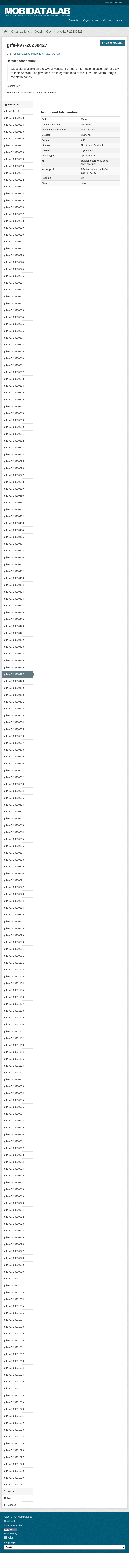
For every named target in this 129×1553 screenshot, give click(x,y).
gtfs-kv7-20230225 (14, 269)
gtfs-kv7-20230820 (14, 873)
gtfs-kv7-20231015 (14, 1374)
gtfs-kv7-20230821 (14, 880)
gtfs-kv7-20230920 (14, 1203)
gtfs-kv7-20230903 (14, 1086)
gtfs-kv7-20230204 (14, 124)
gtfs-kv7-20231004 (14, 1299)
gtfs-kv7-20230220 (14, 234)
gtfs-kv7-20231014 (14, 1368)
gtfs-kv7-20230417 (14, 605)
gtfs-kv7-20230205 (14, 131)
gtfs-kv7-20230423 (14, 646)
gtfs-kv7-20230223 (14, 255)
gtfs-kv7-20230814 (14, 832)
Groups (107, 20)
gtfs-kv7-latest (11, 111)
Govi (49, 31)
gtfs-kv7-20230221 (14, 241)
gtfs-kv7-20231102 (14, 969)
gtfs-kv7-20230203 (14, 118)
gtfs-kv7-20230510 (14, 763)
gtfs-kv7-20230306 (14, 330)
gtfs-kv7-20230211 (14, 173)
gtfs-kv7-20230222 (14, 248)
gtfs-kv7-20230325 (14, 461)
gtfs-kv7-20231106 (14, 997)
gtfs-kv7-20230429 (14, 688)
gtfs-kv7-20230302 (14, 303)
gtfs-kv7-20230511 (14, 770)
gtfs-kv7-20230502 (14, 708)
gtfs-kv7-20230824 (14, 901)
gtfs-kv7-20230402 (14, 516)
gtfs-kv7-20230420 (14, 626)
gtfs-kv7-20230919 (14, 1196)
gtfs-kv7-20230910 (14, 1134)
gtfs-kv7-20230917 (14, 1182)
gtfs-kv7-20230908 (14, 1120)
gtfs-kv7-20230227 (14, 282)
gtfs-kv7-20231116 (14, 1065)
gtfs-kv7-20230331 (14, 502)
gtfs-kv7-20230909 (14, 1127)
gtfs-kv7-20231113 (14, 1045)
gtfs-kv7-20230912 (14, 1148)
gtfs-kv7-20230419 (14, 619)
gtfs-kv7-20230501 (14, 701)
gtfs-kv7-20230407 (14, 543)
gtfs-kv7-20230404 (14, 530)
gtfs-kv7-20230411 (14, 564)
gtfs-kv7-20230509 (14, 756)
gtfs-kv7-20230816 (14, 846)
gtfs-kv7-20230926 (14, 1244)
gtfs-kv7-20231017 (14, 1388)
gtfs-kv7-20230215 (14, 200)
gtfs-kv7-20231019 (14, 1402)
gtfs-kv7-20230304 (14, 317)
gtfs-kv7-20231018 (14, 1395)
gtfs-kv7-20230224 (14, 262)
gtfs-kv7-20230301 (14, 296)
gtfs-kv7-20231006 (14, 1313)
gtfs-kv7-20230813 (14, 825)
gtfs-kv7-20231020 (14, 1409)
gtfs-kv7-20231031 (14, 1484)
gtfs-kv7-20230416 (14, 598)
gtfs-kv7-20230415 (14, 591)
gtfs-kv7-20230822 (14, 887)
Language (9, 1542)
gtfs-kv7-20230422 (14, 640)
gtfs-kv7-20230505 (14, 729)
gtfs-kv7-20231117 (14, 1072)
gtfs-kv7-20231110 (14, 1024)
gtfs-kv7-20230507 (14, 743)
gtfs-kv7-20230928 (14, 1258)
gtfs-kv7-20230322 (14, 440)
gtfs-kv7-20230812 (14, 818)
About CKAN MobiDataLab (18, 1516)
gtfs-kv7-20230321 (14, 434)
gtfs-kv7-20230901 (14, 955)
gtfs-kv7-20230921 (14, 1210)
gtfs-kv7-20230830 (14, 942)
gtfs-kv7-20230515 (14, 798)
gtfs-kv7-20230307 (14, 337)
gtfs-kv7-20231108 (14, 1010)
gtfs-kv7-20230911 (14, 1141)
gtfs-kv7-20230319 (14, 420)
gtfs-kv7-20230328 (14, 482)
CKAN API (9, 1521)
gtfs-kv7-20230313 (14, 379)
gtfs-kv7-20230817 (14, 852)
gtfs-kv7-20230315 (14, 392)
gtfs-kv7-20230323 (14, 447)
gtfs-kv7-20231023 (14, 1429)
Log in (108, 2)
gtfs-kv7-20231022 (14, 1423)
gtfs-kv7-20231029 (14, 1471)
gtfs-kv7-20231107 (14, 1004)
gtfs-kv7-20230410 (14, 557)
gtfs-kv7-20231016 (14, 1381)
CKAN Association (13, 1525)
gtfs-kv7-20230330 (14, 495)
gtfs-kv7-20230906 (14, 1107)
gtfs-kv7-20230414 (14, 585)
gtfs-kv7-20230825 (14, 907)
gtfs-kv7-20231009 (14, 1333)
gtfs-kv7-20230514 (14, 791)
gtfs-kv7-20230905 (14, 1100)
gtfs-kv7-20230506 (14, 736)
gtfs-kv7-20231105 (14, 990)
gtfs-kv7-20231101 (14, 962)
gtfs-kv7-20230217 (14, 214)
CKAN (9, 1537)
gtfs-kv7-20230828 (14, 928)
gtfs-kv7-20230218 (14, 221)
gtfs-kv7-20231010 (14, 1340)
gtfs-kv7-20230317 (14, 406)
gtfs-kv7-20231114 (14, 1052)
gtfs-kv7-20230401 (14, 509)
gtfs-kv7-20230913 (14, 1155)
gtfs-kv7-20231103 (14, 976)
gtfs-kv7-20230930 (14, 1271)
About (119, 20)
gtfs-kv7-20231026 (14, 1450)
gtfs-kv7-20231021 (14, 1416)
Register (119, 2)
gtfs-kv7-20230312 (14, 372)
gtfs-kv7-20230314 (14, 385)
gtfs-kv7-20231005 (14, 1306)
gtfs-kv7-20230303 (14, 310)
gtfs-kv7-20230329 (14, 488)
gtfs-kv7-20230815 (14, 839)
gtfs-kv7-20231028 (14, 1464)
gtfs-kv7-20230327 (14, 475)
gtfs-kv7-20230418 (14, 612)
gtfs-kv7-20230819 (14, 866)
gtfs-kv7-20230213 (14, 186)
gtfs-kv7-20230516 (14, 804)
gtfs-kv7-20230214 (14, 193)
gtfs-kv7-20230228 (14, 289)
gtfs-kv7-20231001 (14, 1278)
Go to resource (112, 43)
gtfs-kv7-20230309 (14, 351)
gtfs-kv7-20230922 (14, 1216)
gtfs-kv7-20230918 (14, 1189)
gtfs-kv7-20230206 (14, 138)
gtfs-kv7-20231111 (14, 1031)
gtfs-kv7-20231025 (14, 1443)
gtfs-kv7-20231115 (14, 1059)
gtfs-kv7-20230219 (14, 227)
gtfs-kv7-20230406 (14, 537)
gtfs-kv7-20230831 (14, 949)
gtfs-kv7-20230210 (14, 166)
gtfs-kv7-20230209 (14, 159)
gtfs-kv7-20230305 (14, 324)
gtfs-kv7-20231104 (14, 983)
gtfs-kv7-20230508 (14, 749)
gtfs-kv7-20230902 (14, 1079)
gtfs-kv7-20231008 (14, 1326)
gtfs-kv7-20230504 (14, 722)
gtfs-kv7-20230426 (14, 667)
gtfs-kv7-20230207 (14, 145)
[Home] (5, 31)
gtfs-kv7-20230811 (14, 811)
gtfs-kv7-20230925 (14, 1237)
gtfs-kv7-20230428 (14, 681)
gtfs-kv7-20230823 (14, 894)
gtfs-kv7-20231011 (14, 1347)
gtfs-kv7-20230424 (14, 653)
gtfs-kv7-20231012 (14, 1354)
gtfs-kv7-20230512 (14, 777)
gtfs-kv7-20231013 (14, 1361)
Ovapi (38, 31)
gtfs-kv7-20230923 (14, 1223)
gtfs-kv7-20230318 (14, 413)
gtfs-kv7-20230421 (14, 633)
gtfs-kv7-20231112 (14, 1038)
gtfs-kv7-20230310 (14, 358)
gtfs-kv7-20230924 (14, 1230)
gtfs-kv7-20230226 (14, 276)
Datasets (73, 20)
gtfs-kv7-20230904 (14, 1093)
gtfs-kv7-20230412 (14, 571)
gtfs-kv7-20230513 (14, 784)
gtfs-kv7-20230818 (14, 859)
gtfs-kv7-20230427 (69, 31)
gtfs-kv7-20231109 (14, 1017)
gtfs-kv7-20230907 (14, 1113)
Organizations (90, 20)
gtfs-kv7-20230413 (14, 578)
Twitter (9, 1498)
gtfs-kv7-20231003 (14, 1292)
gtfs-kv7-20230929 (14, 1265)
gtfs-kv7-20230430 (14, 694)
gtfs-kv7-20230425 (14, 660)
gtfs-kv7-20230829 (14, 935)
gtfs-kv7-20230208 (14, 152)
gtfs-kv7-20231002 (14, 1285)
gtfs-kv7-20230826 (14, 914)
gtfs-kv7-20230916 (14, 1175)
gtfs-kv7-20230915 (14, 1168)
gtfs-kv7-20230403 (14, 523)
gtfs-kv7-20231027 (14, 1457)
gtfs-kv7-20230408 (14, 550)
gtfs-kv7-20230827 (14, 921)
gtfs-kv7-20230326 (14, 468)
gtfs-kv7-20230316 (14, 399)
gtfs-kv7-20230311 (14, 365)
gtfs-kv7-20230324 (14, 454)
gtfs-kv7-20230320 (14, 427)
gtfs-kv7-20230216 (14, 207)
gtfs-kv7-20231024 (14, 1436)
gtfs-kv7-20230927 (14, 1251)
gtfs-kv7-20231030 (14, 1477)
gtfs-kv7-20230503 (14, 715)
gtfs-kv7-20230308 (14, 344)
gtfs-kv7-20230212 (14, 179)
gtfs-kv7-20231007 (14, 1319)
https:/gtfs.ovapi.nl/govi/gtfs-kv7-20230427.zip (36, 53)
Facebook (10, 1505)
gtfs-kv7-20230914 (14, 1162)
